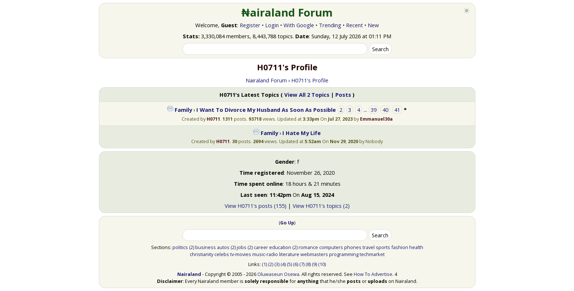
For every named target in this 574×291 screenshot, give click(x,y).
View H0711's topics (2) (321, 205)
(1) (264, 264)
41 (397, 109)
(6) (295, 264)
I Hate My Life (301, 132)
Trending (330, 25)
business (205, 247)
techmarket (372, 254)
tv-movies (240, 254)
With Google (299, 25)
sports (383, 247)
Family (183, 109)
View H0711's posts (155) (255, 205)
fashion (399, 247)
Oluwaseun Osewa (278, 274)
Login (272, 25)
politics (180, 247)
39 (374, 109)
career (261, 247)
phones (352, 247)
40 (385, 109)
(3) (276, 264)
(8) (308, 264)
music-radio (265, 254)
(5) (289, 264)
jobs (241, 247)
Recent (354, 25)
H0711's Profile (309, 80)
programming (344, 254)
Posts (343, 94)
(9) (314, 264)
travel (369, 247)
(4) (283, 264)
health (416, 247)
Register (250, 25)
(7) (301, 264)
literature (289, 254)
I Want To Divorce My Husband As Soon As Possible (266, 109)
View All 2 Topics (306, 94)
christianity (201, 254)
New (373, 25)
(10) (322, 264)
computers (331, 247)
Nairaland (189, 274)
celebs (221, 254)
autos (223, 247)
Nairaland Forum (266, 80)
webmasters (314, 254)
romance (308, 247)
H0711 (213, 119)
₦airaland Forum (287, 12)
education (280, 247)
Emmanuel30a (376, 119)
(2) (191, 247)
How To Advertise (373, 274)
